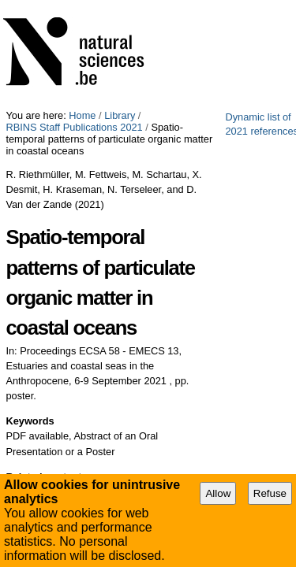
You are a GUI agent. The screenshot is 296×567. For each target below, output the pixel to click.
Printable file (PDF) (68, 381)
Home (82, 6)
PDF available (97, 431)
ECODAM (43, 302)
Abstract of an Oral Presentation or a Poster (216, 437)
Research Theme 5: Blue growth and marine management (151, 342)
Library (119, 6)
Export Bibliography (70, 398)
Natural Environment (67, 282)
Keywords (30, 224)
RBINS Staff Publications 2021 (212, 6)
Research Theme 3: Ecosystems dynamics (116, 322)
